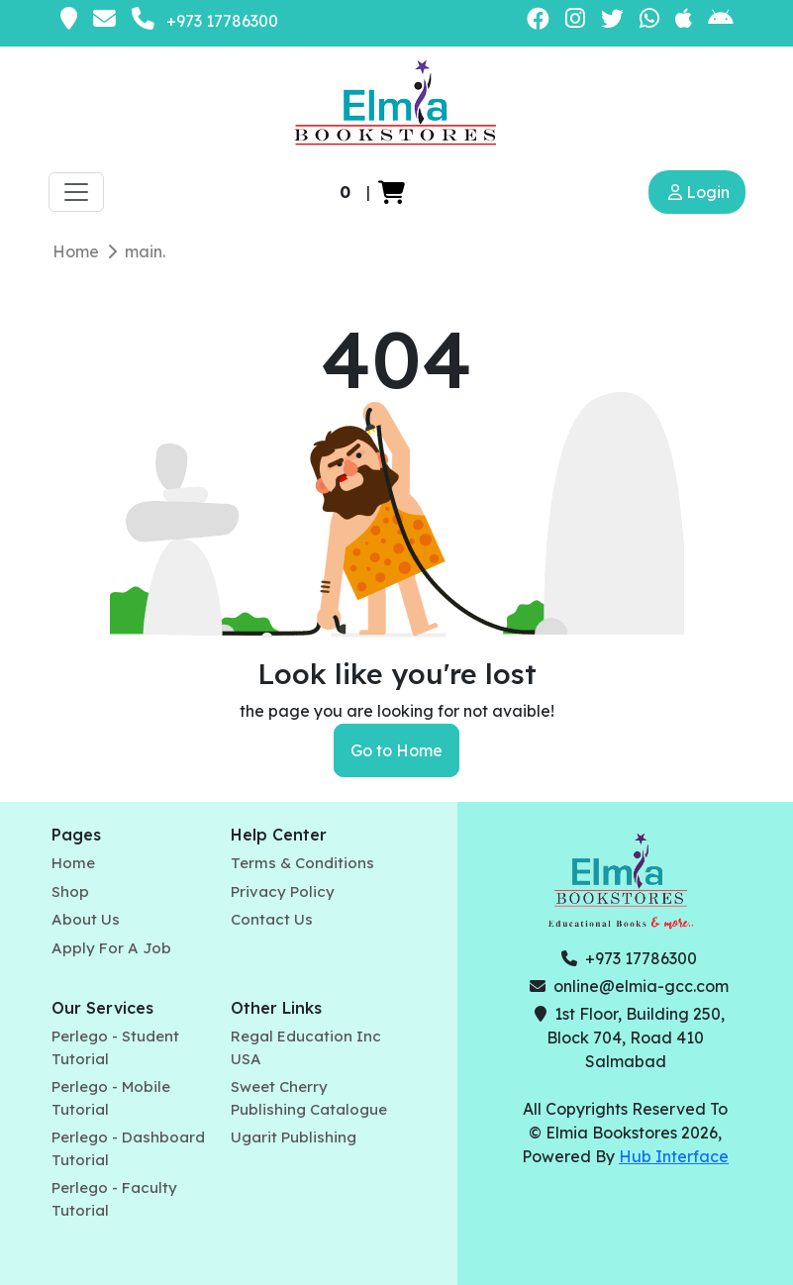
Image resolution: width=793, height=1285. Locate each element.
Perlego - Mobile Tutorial (110, 1098)
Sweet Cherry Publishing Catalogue (309, 1098)
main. (145, 251)
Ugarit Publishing (293, 1137)
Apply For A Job (111, 948)
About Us (85, 919)
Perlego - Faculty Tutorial (114, 1199)
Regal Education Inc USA (306, 1047)
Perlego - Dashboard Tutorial (128, 1148)
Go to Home (396, 750)
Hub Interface (674, 1156)
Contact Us (272, 919)
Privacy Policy (283, 891)
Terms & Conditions (302, 862)
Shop (70, 891)
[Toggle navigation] (76, 192)
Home (75, 251)
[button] (391, 192)
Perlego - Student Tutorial (115, 1047)
